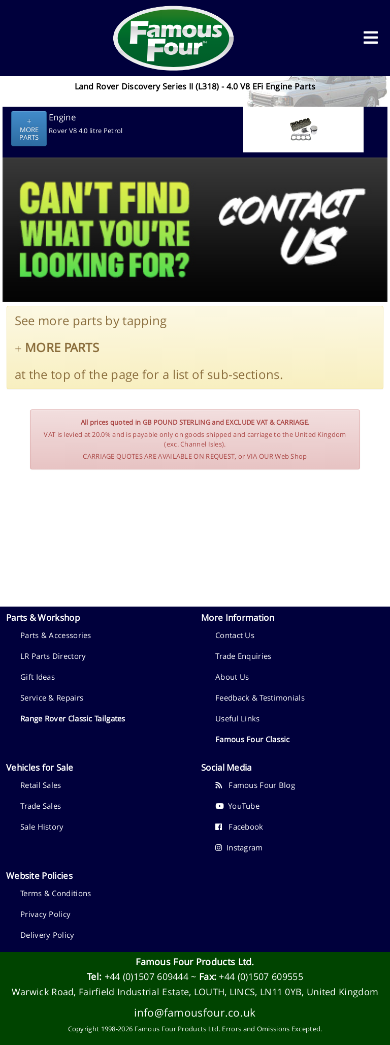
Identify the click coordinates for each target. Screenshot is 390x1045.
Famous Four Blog (255, 785)
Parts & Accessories (55, 635)
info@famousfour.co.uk (194, 1012)
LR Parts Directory (53, 656)
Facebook (239, 826)
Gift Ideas (37, 677)
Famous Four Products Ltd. (195, 962)
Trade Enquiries (243, 656)
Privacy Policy (45, 914)
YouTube (237, 806)
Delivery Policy (47, 935)
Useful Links (237, 718)
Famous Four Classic (252, 739)
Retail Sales (40, 785)
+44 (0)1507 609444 (146, 976)
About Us (232, 677)
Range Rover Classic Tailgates (72, 718)
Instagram (239, 847)
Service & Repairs (51, 697)
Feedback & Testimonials (260, 697)
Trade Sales (40, 806)
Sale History (42, 826)
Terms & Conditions (55, 893)
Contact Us (234, 635)
